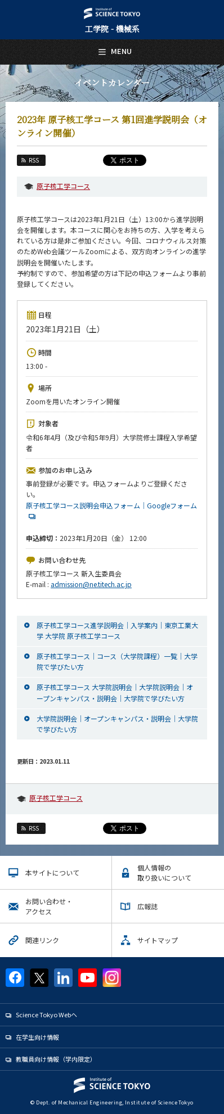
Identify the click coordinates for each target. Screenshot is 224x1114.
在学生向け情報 (37, 1036)
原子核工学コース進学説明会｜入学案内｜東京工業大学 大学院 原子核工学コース (117, 630)
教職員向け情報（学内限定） (56, 1058)
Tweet (112, 828)
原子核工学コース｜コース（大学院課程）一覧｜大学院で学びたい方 (117, 661)
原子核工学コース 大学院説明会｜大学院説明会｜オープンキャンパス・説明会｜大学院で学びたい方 (115, 692)
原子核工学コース (63, 186)
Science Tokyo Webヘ (46, 1014)
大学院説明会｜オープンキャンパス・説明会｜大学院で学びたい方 (117, 724)
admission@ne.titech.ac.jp (91, 584)
